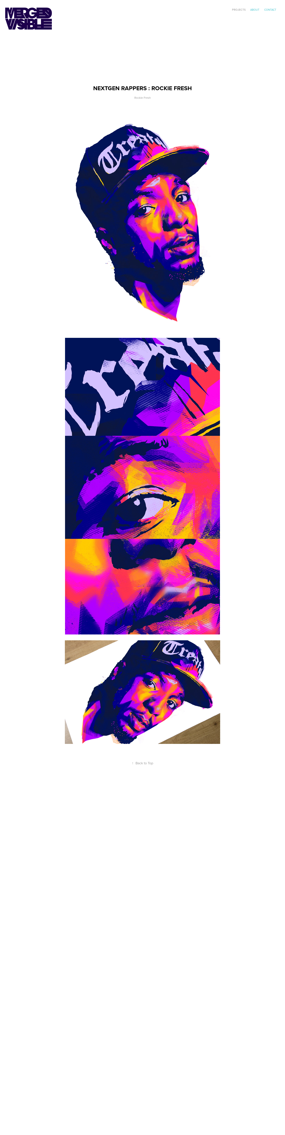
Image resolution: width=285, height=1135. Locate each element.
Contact (270, 10)
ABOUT (254, 10)
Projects (239, 10)
